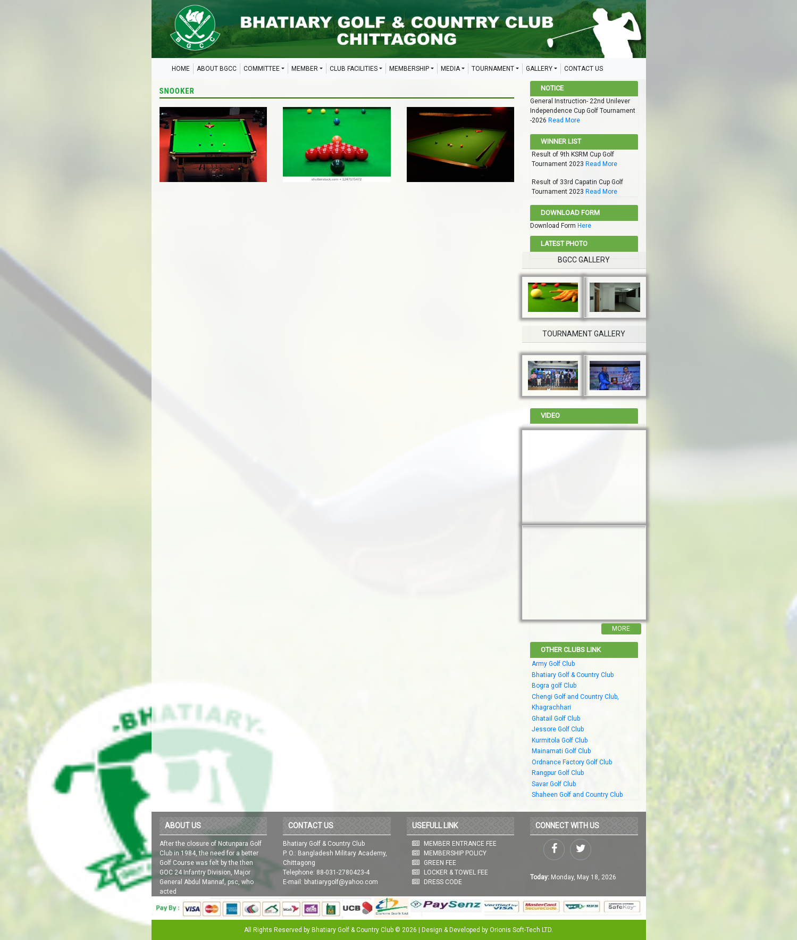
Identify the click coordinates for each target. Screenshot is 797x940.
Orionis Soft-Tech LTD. (521, 930)
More (621, 628)
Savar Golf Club (554, 784)
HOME (181, 68)
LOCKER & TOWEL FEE (456, 872)
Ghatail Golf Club (556, 718)
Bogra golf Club (554, 685)
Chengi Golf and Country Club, (575, 696)
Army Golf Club (553, 663)
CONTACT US (583, 68)
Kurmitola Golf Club (560, 740)
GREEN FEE (440, 863)
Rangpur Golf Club (558, 773)
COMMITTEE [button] (262, 68)
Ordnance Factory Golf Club (572, 762)
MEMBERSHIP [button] (409, 68)
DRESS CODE (443, 882)
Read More (564, 120)
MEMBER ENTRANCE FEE (460, 843)
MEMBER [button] (304, 68)
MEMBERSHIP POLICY (455, 853)
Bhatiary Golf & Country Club (573, 675)
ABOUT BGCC (217, 68)
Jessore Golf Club (558, 729)
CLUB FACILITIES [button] (353, 68)
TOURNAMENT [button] (493, 68)
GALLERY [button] (539, 68)
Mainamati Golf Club (561, 751)
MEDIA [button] (450, 68)
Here (584, 225)
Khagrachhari (551, 707)
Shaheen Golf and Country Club (577, 794)
